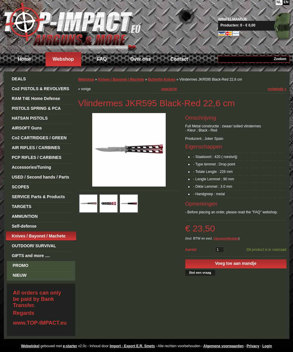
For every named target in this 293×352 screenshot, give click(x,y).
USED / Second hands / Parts (40, 177)
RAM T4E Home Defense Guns (36, 99)
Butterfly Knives (162, 79)
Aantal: (191, 250)
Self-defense (24, 226)
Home (24, 59)
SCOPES (20, 186)
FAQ (102, 59)
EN (286, 2)
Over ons (140, 59)
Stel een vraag (200, 272)
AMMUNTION (25, 216)
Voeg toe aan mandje (235, 263)
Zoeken (280, 59)
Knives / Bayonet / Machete (39, 236)
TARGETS (22, 206)
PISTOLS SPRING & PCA (36, 108)
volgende (277, 89)
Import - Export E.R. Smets (72, 26)
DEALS (19, 78)
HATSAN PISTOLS (30, 118)
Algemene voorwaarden (223, 346)
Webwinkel (30, 346)
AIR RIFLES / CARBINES (36, 147)
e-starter (70, 346)
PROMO (21, 265)
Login (267, 346)
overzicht (169, 89)
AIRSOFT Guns (27, 128)
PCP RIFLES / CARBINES (37, 157)
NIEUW (20, 275)
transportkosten (226, 238)
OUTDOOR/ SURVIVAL (34, 245)
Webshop (63, 59)
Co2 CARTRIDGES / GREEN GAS (39, 138)
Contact (179, 59)
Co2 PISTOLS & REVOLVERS (40, 88)
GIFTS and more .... (31, 255)
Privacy (253, 346)
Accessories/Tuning (31, 167)
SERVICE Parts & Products (38, 196)
